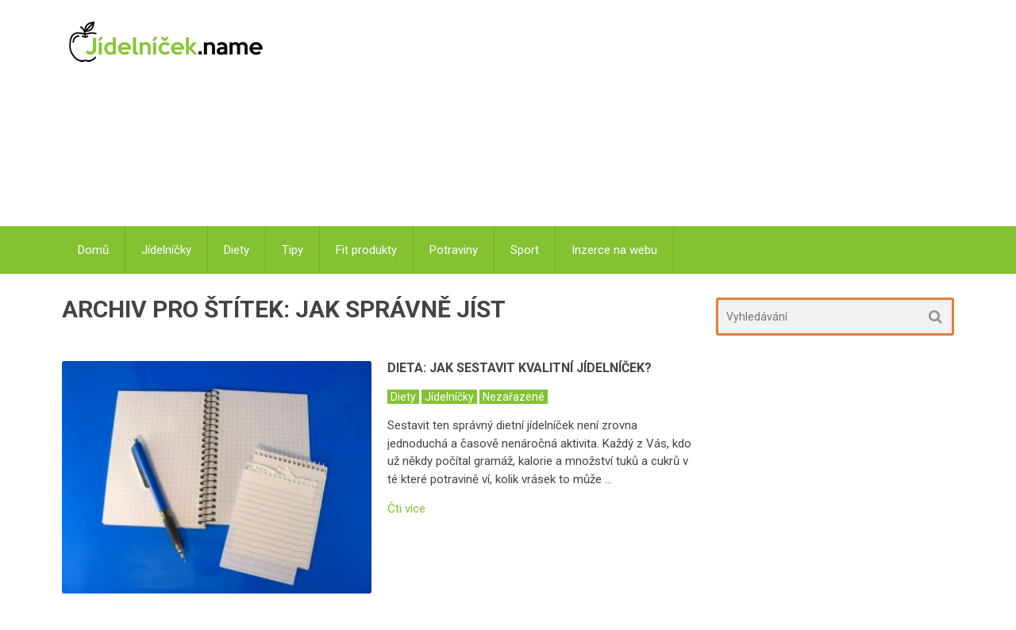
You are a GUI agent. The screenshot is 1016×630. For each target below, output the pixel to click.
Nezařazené (514, 396)
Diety (236, 250)
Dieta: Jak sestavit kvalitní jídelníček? (519, 367)
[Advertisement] (619, 115)
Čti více (406, 509)
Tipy (292, 250)
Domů (93, 250)
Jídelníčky (166, 250)
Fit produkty (366, 250)
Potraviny (453, 250)
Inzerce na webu (614, 250)
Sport (524, 250)
